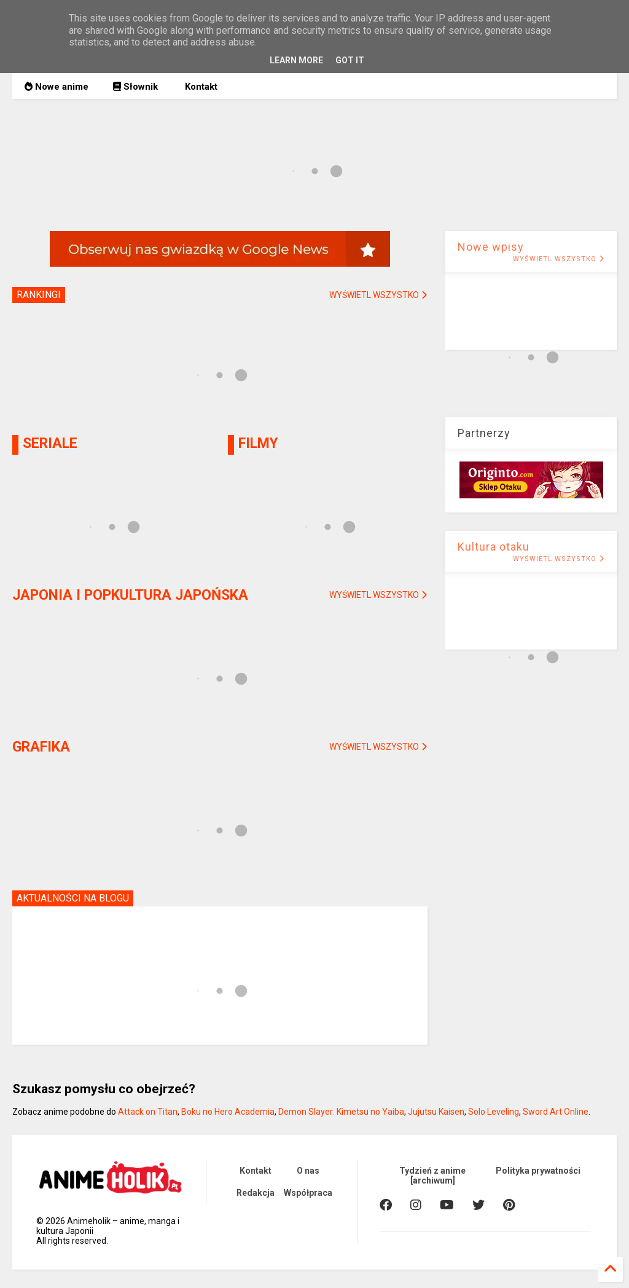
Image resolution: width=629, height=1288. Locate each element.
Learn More (296, 60)
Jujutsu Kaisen (436, 1112)
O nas (308, 1171)
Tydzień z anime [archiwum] (432, 1175)
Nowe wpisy (491, 246)
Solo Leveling (493, 1112)
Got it (349, 60)
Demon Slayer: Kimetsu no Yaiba (341, 1112)
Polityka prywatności (538, 1171)
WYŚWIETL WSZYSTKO (558, 259)
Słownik (135, 86)
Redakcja (255, 1193)
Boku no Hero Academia (228, 1112)
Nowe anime (56, 86)
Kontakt (199, 86)
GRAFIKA (41, 747)
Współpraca (308, 1193)
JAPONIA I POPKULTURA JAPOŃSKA (130, 595)
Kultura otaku (493, 546)
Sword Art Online (555, 1112)
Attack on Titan (148, 1112)
